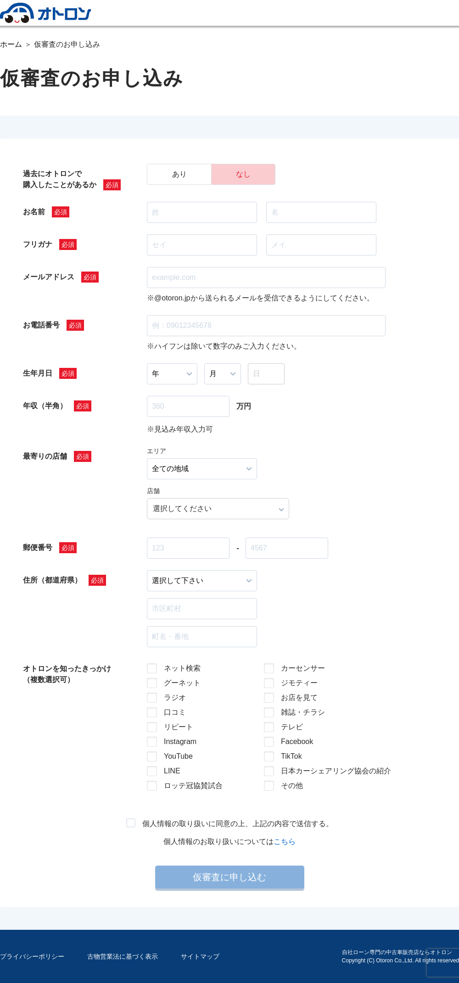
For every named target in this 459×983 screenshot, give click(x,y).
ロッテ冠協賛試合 (193, 785)
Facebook (297, 741)
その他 (292, 785)
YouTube (178, 756)
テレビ (292, 727)
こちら (285, 841)
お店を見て (299, 697)
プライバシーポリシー (32, 956)
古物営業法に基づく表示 (122, 956)
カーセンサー (303, 668)
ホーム (11, 44)
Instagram (180, 741)
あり (179, 174)
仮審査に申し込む (229, 877)
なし (243, 174)
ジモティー (299, 683)
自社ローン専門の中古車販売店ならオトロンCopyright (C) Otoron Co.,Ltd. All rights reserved (400, 956)
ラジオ (175, 697)
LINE (172, 771)
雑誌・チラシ (303, 712)
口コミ (175, 712)
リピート (178, 727)
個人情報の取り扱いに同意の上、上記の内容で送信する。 (237, 823)
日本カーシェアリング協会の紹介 (328, 771)
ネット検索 (182, 668)
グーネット (182, 683)
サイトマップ (200, 956)
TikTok (291, 756)
